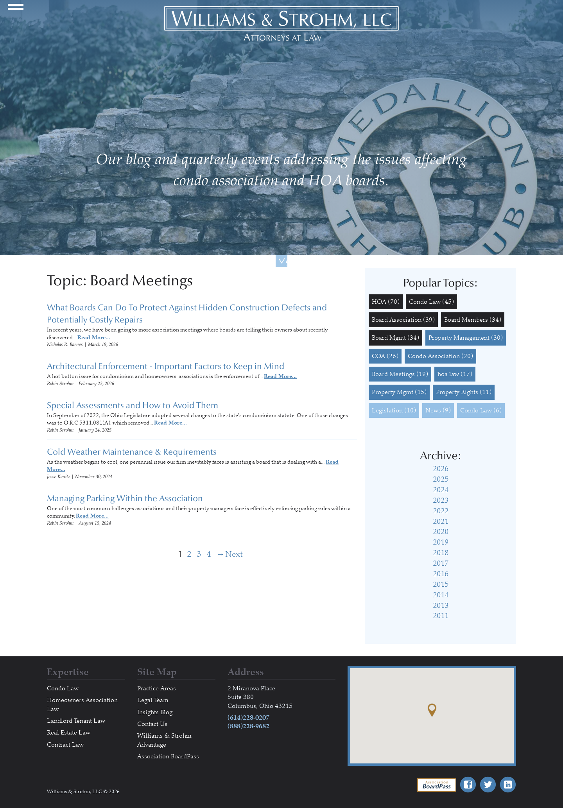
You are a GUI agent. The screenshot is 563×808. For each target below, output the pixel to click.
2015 (440, 584)
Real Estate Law (68, 732)
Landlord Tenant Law (76, 721)
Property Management (466, 338)
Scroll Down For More (286, 262)
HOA (386, 302)
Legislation (394, 410)
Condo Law (431, 302)
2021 (440, 521)
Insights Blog (154, 712)
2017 (440, 563)
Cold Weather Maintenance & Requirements (132, 452)
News (438, 410)
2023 (440, 500)
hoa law (454, 374)
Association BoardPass (168, 756)
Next (221, 554)
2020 (440, 531)
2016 (440, 574)
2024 (440, 489)
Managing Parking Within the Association (125, 498)
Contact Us (152, 724)
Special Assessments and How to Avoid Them (132, 405)
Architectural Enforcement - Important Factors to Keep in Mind (165, 366)
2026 (440, 468)
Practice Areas (156, 688)
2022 (440, 511)
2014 (440, 595)
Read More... (93, 337)
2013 (440, 605)
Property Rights (463, 392)
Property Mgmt (399, 392)
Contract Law (65, 745)
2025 (440, 479)
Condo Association (440, 356)
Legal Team (153, 700)
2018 (440, 552)
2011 (440, 615)
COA (385, 356)
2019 (440, 542)
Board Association (403, 320)
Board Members (472, 320)
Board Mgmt (395, 338)
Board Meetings (400, 374)
